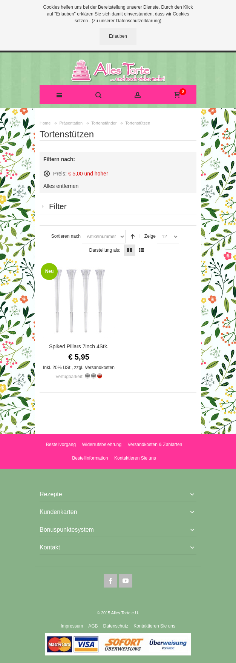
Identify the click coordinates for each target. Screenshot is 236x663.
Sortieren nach (66, 236)
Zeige (150, 236)
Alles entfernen (60, 186)
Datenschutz (116, 626)
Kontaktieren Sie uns (135, 458)
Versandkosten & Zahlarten (154, 444)
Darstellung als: (104, 250)
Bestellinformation (90, 458)
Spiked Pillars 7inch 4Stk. (79, 346)
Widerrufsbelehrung (101, 444)
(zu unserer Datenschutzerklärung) (126, 20)
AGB (93, 626)
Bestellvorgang (61, 444)
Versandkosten (100, 367)
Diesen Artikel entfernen (46, 173)
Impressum (72, 626)
